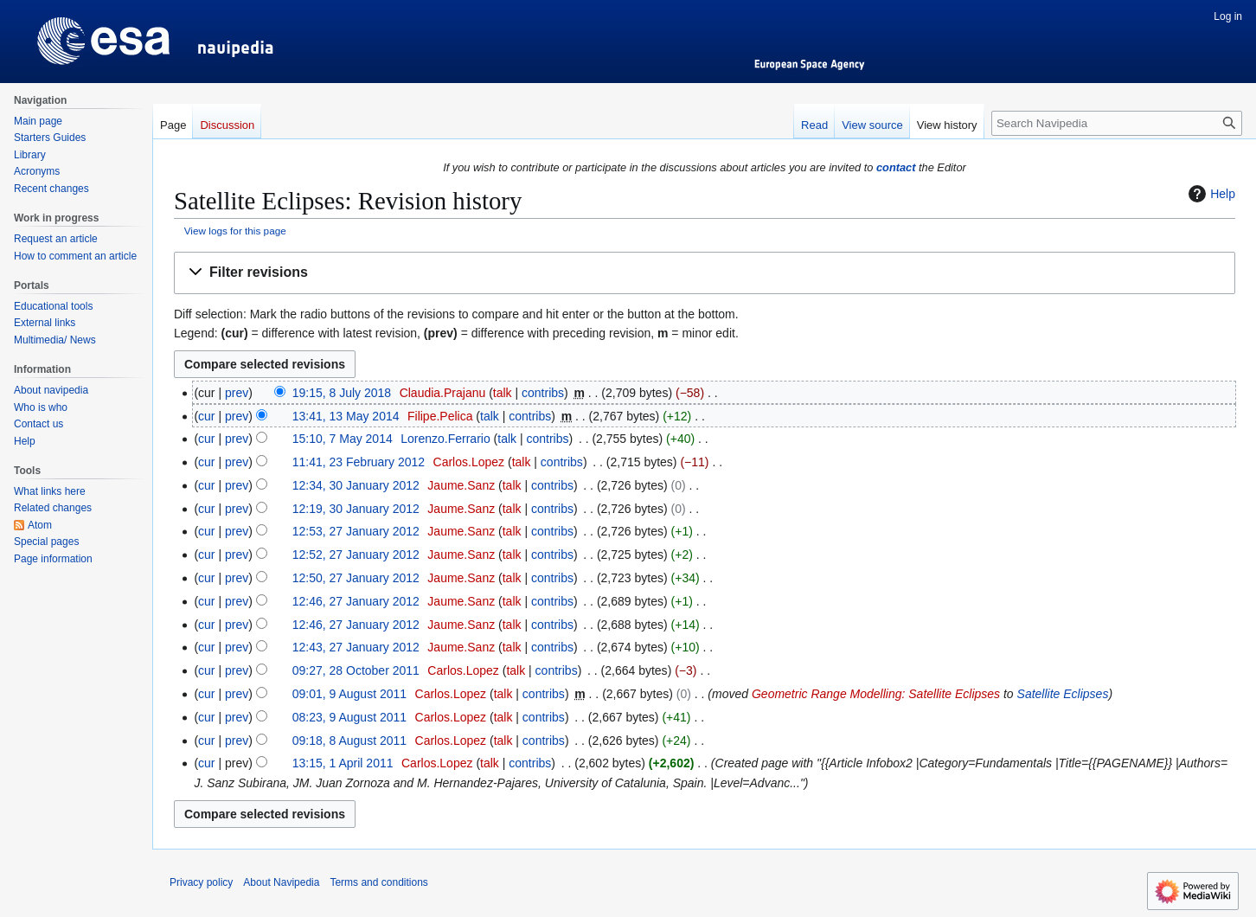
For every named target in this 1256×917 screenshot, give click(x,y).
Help (1209, 193)
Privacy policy (201, 882)
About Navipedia (281, 882)
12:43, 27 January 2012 (356, 647)
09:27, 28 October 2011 (356, 670)
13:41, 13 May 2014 (346, 416)
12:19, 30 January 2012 (356, 509)
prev (236, 393)
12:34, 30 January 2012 (356, 485)
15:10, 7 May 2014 (342, 439)
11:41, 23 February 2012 (358, 462)
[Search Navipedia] (1116, 123)
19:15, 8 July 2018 (341, 393)
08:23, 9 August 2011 (349, 717)
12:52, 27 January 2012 (356, 554)
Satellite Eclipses (1063, 694)
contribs (543, 393)
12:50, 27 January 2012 (356, 578)
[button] (705, 273)
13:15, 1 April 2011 (343, 763)
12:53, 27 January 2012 (356, 531)
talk (502, 393)
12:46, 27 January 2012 (356, 601)
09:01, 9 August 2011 (349, 694)
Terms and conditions (378, 882)
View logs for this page (235, 230)
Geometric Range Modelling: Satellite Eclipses (876, 694)
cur (206, 416)
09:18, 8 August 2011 (349, 740)
